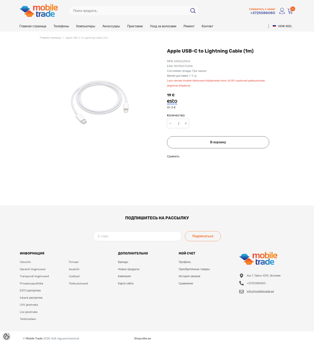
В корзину (218, 142)
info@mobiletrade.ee (260, 291)
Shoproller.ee (142, 338)
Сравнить (173, 156)
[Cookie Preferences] (6, 336)
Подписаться (202, 236)
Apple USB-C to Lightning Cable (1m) (86, 37)
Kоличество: (176, 115)
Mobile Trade (34, 338)
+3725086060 (262, 12)
